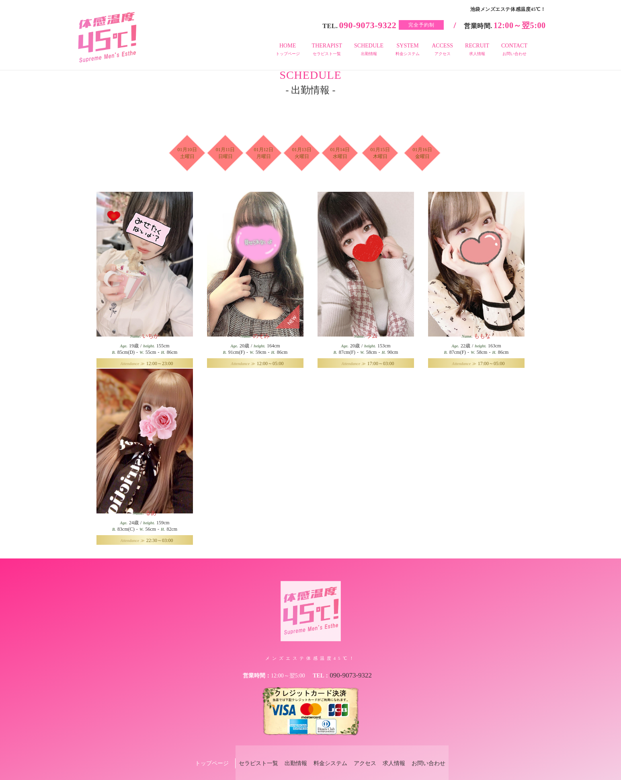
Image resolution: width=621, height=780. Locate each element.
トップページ (191, 750)
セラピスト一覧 (241, 750)
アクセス (368, 750)
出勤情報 (285, 750)
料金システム (327, 750)
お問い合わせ (445, 750)
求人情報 (404, 750)
